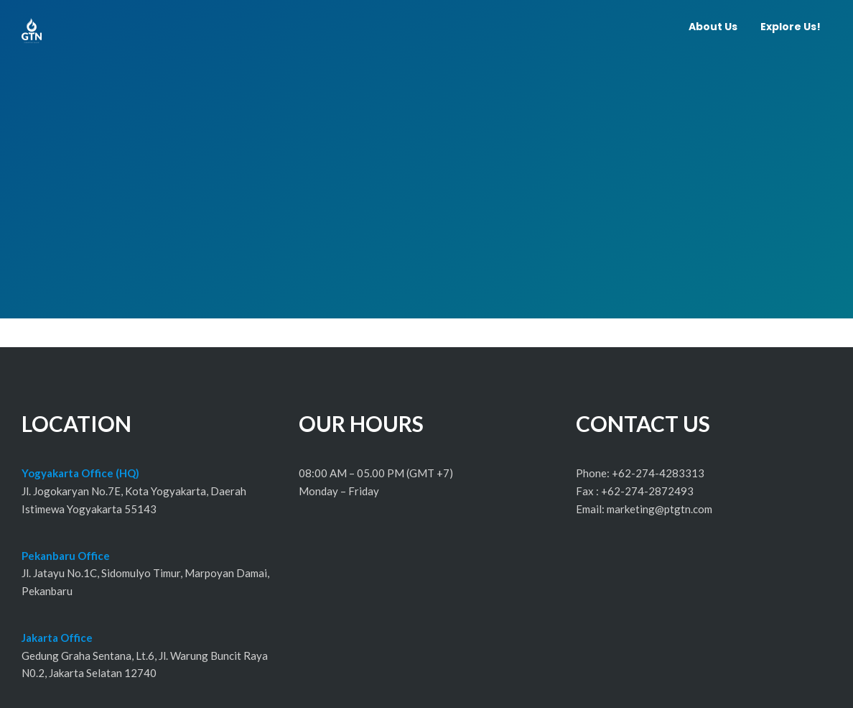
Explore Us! (790, 26)
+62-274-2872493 (647, 490)
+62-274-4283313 (658, 472)
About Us (713, 26)
